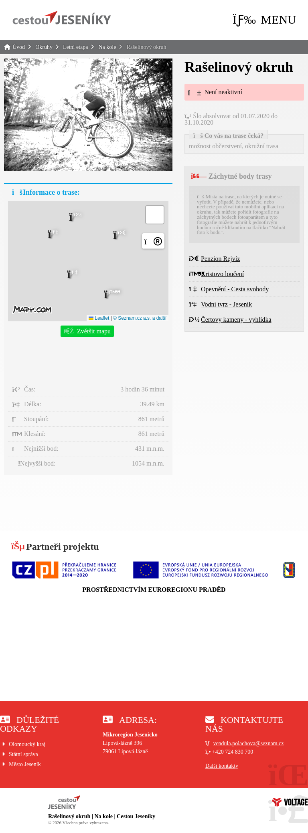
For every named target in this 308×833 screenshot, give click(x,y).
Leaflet (99, 318)
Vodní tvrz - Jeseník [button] (220, 304)
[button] (264, 19)
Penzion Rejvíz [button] (214, 258)
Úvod (62, 17)
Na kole (107, 47)
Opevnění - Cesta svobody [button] (229, 289)
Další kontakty (221, 766)
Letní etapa (75, 47)
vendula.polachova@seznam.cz (248, 743)
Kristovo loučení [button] (216, 273)
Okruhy (44, 47)
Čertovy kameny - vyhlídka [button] (230, 319)
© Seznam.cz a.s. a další (139, 318)
